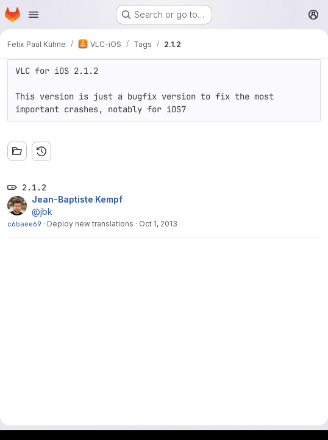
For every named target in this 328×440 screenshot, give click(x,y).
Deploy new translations (90, 223)
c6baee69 (24, 223)
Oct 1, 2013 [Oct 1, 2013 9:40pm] (158, 223)
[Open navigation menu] (33, 14)
